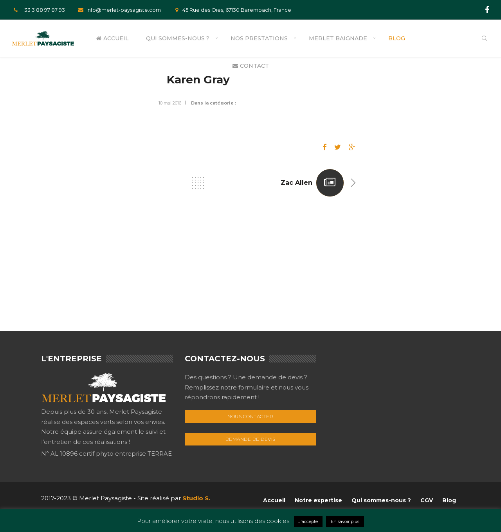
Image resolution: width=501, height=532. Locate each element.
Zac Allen (296, 182)
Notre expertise (318, 500)
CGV (426, 500)
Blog (396, 38)
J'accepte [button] (308, 521)
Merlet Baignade (338, 38)
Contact (250, 65)
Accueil (112, 38)
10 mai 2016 (170, 103)
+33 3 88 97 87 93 (38, 10)
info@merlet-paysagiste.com (119, 10)
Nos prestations (259, 38)
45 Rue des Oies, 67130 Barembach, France (232, 10)
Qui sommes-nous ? (177, 38)
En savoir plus (345, 521)
